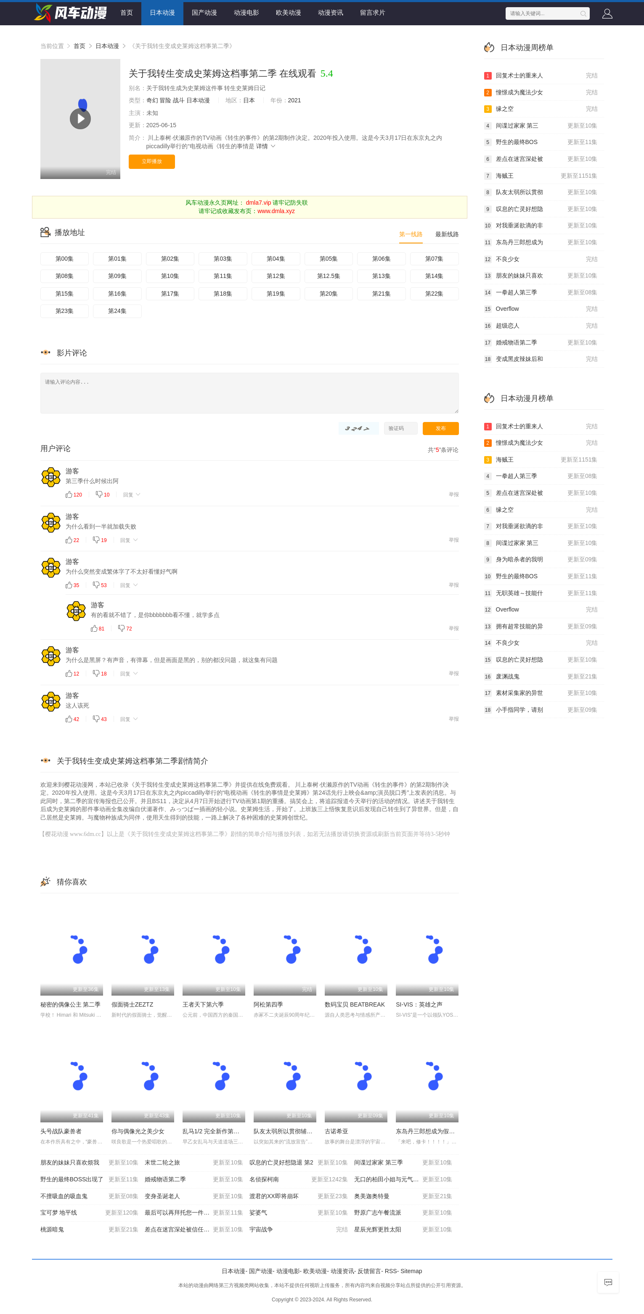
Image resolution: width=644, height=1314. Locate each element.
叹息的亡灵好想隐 (541, 209)
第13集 (381, 275)
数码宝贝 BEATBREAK (355, 1004)
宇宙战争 (298, 1230)
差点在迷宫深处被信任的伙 (194, 1230)
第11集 (223, 275)
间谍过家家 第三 (541, 126)
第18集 (223, 293)
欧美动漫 (288, 12)
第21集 (381, 293)
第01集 (117, 258)
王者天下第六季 (203, 1004)
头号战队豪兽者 (61, 1131)
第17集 (170, 293)
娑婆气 (298, 1213)
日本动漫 (162, 12)
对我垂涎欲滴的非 (541, 226)
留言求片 (372, 12)
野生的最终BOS (541, 142)
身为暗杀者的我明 (541, 560)
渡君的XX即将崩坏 (298, 1196)
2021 (294, 100)
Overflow (541, 309)
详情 (266, 146)
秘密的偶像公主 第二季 (70, 1004)
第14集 (434, 275)
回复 (132, 494)
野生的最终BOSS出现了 (89, 1179)
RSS (391, 1271)
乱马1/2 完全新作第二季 (214, 1131)
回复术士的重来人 (541, 76)
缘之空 (541, 109)
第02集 (170, 258)
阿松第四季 (268, 1004)
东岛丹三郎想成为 (541, 242)
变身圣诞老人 (194, 1196)
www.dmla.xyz (276, 211)
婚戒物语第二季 (194, 1179)
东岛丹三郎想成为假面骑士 (431, 1131)
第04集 (276, 258)
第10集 (170, 275)
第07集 (434, 258)
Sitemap (411, 1271)
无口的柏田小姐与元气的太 (403, 1179)
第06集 (381, 258)
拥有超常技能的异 (541, 626)
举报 (454, 494)
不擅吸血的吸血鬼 (89, 1196)
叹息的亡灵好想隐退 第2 (298, 1163)
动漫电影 (246, 12)
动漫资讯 (330, 12)
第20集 (329, 293)
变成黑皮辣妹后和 (541, 359)
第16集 (117, 293)
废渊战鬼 (541, 677)
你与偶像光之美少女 (137, 1131)
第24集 (117, 310)
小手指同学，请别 (541, 710)
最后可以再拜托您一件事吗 (194, 1213)
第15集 (65, 293)
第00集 (65, 258)
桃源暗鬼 (89, 1230)
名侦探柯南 (298, 1179)
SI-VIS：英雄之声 (419, 1004)
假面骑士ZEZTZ (132, 1004)
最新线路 (447, 234)
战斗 (179, 100)
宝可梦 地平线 (89, 1213)
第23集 (65, 310)
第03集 (223, 258)
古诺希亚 (336, 1131)
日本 (249, 100)
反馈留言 (369, 1271)
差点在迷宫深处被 (541, 159)
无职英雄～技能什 (541, 593)
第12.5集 (328, 275)
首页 (126, 12)
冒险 (165, 100)
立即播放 (152, 161)
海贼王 (541, 176)
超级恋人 (541, 326)
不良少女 (541, 259)
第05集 (329, 258)
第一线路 (411, 234)
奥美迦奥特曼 (403, 1196)
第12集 (276, 275)
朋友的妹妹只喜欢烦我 (89, 1163)
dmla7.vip (258, 202)
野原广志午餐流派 (403, 1213)
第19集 (276, 293)
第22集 (434, 293)
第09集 (117, 275)
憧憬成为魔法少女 (541, 92)
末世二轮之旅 (194, 1163)
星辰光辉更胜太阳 (403, 1230)
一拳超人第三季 (541, 292)
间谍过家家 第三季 (403, 1163)
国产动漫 (204, 12)
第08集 (65, 275)
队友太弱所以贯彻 (541, 192)
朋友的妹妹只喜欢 (541, 276)
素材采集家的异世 (541, 693)
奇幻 (152, 100)
